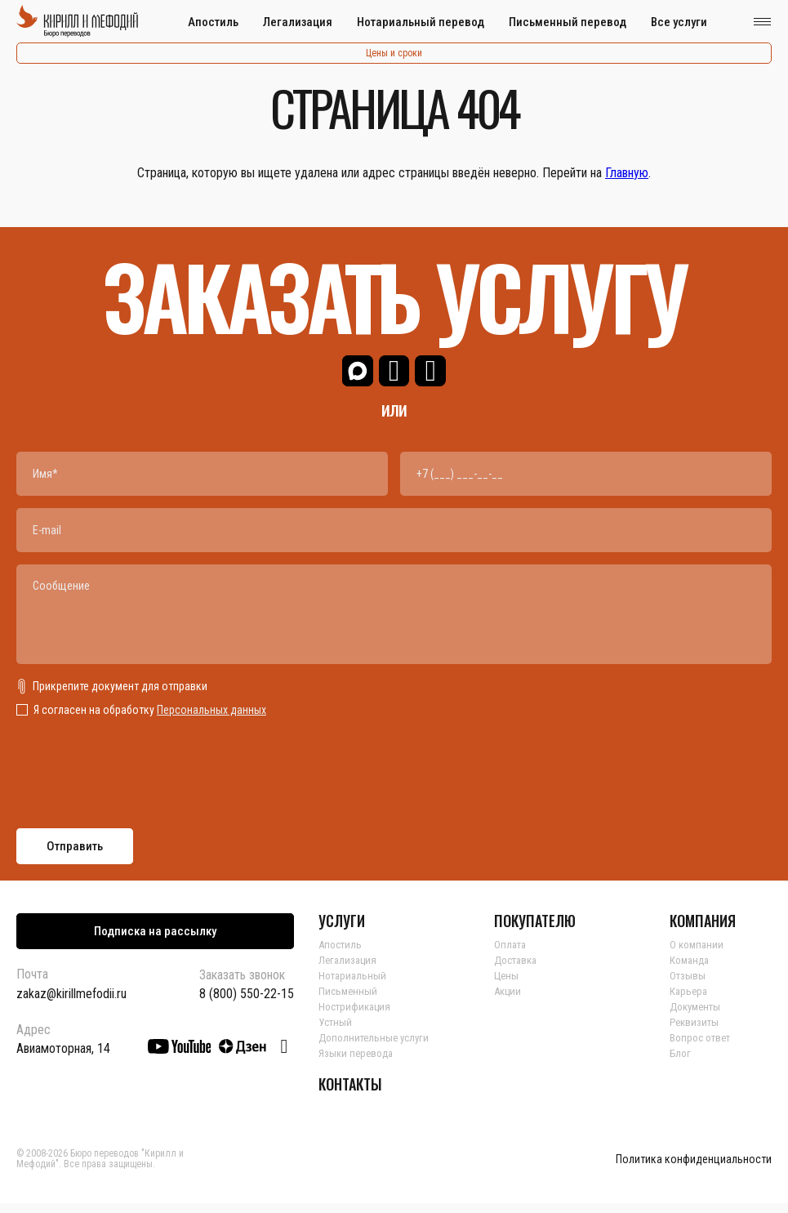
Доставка (518, 969)
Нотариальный (354, 985)
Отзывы (688, 985)
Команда (691, 969)
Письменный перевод (567, 22)
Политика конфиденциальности (694, 1169)
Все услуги (679, 22)
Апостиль (213, 22)
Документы (698, 1016)
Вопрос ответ (703, 1047)
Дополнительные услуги (377, 1047)
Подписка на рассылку (155, 941)
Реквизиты (696, 1031)
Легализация (297, 22)
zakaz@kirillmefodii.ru (71, 1003)
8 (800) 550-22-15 (246, 1004)
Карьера (690, 1000)
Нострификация (357, 1016)
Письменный (349, 1000)
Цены (507, 985)
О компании (698, 954)
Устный (336, 1031)
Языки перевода (358, 1062)
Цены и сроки (394, 53)
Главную (626, 173)
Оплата (511, 954)
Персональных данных (211, 719)
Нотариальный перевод (420, 22)
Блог (681, 1062)
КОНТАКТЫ (350, 1093)
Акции (509, 1000)
